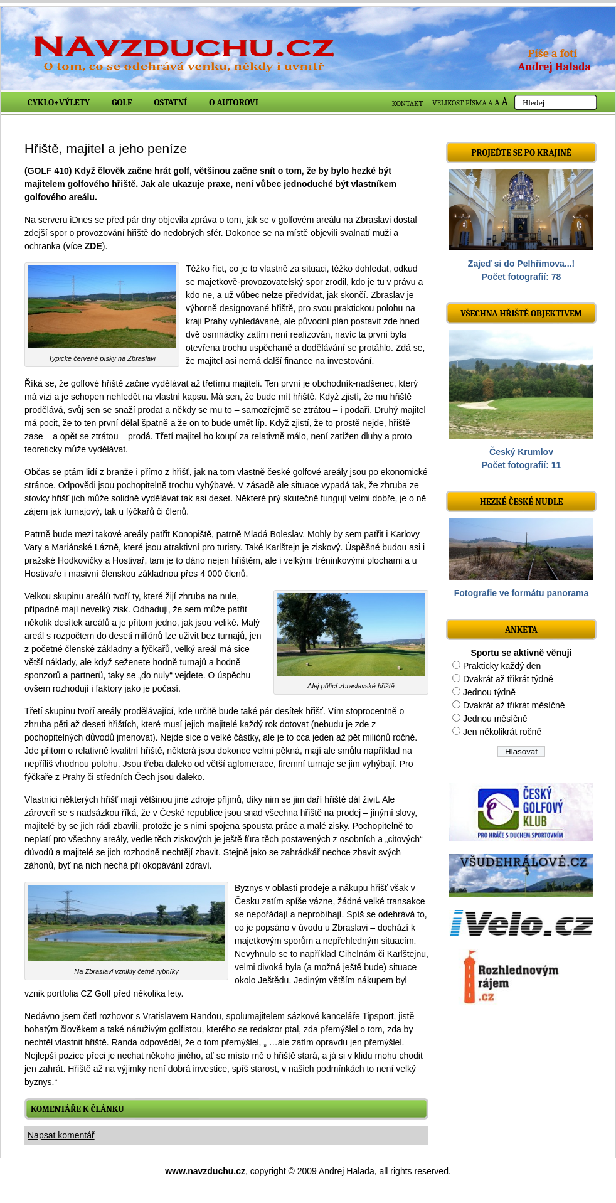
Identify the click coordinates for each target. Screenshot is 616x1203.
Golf (122, 102)
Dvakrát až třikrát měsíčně (514, 705)
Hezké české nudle (521, 501)
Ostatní (171, 102)
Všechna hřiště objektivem (520, 313)
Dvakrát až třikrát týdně (508, 679)
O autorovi (233, 102)
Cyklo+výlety (59, 102)
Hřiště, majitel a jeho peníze (105, 148)
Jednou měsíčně (495, 719)
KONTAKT (407, 103)
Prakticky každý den (502, 666)
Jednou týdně (489, 692)
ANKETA (521, 629)
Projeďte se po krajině (521, 152)
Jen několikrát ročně (502, 732)
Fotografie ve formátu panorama (521, 593)
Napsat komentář (61, 1135)
